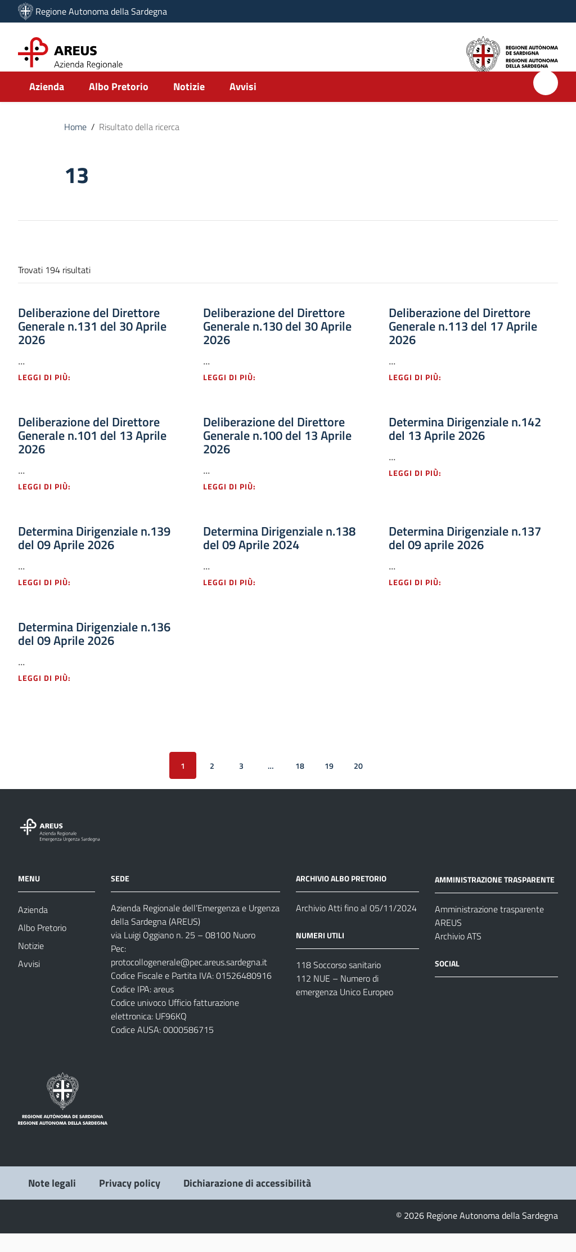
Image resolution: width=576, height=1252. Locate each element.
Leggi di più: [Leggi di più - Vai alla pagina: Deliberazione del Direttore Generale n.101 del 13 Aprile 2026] (50, 505)
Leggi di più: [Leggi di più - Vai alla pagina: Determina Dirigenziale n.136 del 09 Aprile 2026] (50, 696)
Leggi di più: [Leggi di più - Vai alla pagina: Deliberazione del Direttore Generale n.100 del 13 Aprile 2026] (235, 505)
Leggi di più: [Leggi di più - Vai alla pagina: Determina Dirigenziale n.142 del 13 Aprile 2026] (421, 491)
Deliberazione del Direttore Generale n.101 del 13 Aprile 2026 (92, 454)
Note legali (52, 1201)
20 (358, 784)
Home (75, 145)
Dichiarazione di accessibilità (247, 1201)
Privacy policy (129, 1201)
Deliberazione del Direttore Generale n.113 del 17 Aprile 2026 (463, 345)
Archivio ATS (458, 954)
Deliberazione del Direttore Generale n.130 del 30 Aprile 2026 (277, 345)
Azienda (46, 105)
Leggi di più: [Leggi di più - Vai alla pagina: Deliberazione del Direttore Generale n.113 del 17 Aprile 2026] (421, 396)
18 (299, 784)
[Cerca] (545, 101)
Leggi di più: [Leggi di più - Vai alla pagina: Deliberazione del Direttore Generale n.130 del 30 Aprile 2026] (235, 396)
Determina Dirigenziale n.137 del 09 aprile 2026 (465, 556)
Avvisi (243, 105)
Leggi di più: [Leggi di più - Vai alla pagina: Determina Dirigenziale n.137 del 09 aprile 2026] (421, 601)
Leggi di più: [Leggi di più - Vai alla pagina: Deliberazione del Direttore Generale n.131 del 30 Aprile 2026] (50, 396)
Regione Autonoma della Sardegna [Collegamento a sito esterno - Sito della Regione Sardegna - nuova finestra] (101, 11)
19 (329, 784)
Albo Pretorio (118, 105)
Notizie (189, 105)
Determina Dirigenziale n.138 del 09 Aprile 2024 (279, 556)
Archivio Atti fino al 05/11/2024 (356, 926)
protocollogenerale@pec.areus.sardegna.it (189, 980)
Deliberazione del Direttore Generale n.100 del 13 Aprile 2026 (277, 454)
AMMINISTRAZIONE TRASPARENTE (495, 898)
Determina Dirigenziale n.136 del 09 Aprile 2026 (94, 652)
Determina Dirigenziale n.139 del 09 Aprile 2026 (94, 556)
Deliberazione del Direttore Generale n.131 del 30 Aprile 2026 (92, 345)
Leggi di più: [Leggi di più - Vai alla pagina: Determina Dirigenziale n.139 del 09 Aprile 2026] (50, 601)
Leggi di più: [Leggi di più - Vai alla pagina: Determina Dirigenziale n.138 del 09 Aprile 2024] (235, 601)
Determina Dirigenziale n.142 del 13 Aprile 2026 (465, 447)
